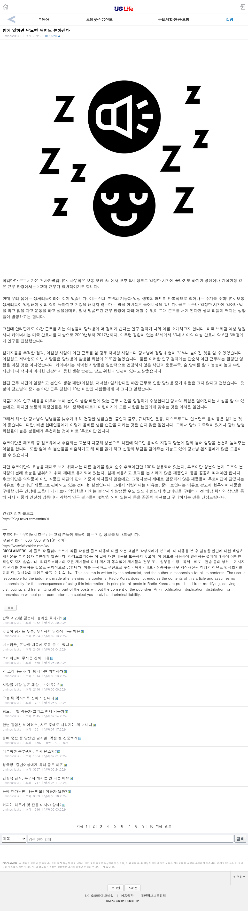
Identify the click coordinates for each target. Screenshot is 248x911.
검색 (240, 838)
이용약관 (127, 895)
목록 (10, 608)
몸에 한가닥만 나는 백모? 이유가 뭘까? (124, 793)
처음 (80, 826)
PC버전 (132, 888)
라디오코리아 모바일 (99, 895)
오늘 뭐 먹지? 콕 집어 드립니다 (124, 700)
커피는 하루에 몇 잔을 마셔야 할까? (124, 806)
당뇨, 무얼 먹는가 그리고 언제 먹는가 (124, 713)
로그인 (115, 888)
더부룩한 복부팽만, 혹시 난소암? (124, 753)
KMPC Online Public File (123, 901)
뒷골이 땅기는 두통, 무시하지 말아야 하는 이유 (124, 633)
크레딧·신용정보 (99, 19)
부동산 (43, 19)
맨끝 (168, 826)
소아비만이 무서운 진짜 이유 (124, 660)
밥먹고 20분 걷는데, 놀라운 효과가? (124, 620)
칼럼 (229, 19)
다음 (158, 826)
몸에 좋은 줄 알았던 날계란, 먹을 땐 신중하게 (124, 740)
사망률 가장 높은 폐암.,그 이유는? (124, 686)
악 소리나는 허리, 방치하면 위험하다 (124, 673)
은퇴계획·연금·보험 (173, 19)
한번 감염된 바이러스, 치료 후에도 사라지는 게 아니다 (124, 726)
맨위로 (239, 876)
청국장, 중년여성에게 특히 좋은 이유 (124, 766)
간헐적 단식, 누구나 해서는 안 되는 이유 (124, 780)
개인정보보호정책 (153, 895)
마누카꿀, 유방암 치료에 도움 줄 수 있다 (124, 646)
